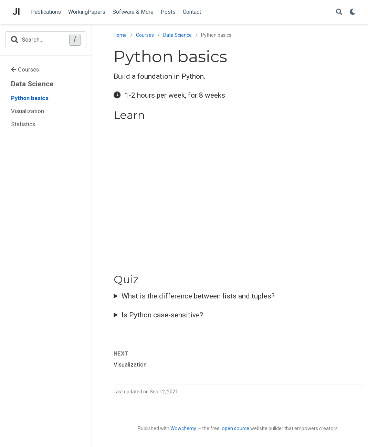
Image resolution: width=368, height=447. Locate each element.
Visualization (27, 111)
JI (16, 12)
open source (235, 428)
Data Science (32, 84)
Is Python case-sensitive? (162, 315)
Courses (25, 69)
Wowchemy (183, 428)
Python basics (30, 98)
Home (120, 35)
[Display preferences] (352, 12)
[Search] (339, 12)
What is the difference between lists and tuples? (198, 296)
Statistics (23, 124)
